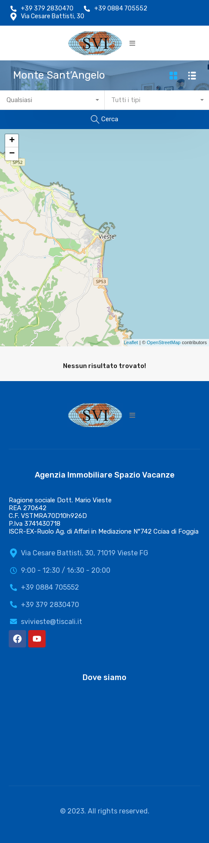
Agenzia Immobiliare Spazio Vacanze (105, 475)
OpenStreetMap (164, 342)
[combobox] (52, 100)
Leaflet (131, 342)
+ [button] (12, 140)
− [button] (12, 153)
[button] (132, 43)
